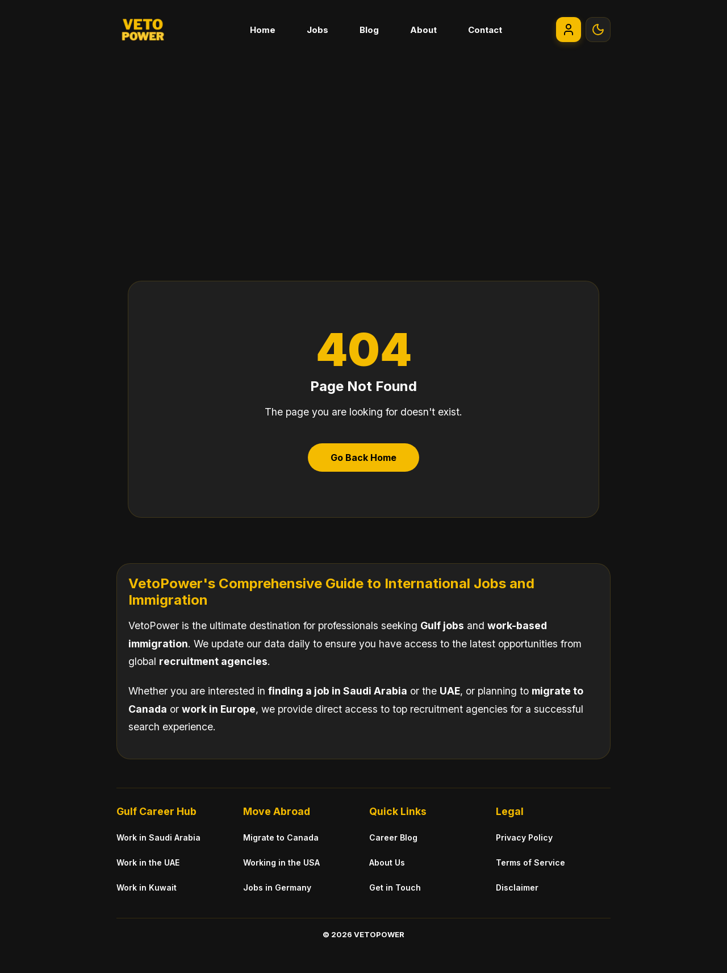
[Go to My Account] (568, 29)
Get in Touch (395, 887)
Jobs (317, 29)
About (423, 29)
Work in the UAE (147, 862)
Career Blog (393, 837)
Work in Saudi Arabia (158, 837)
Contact (485, 29)
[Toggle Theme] (598, 29)
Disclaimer (517, 887)
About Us (387, 862)
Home (262, 29)
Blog (369, 29)
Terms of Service (530, 862)
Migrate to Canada (281, 837)
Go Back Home (363, 457)
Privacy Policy (524, 837)
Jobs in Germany (277, 887)
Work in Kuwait (146, 887)
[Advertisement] (363, 144)
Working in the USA (281, 862)
